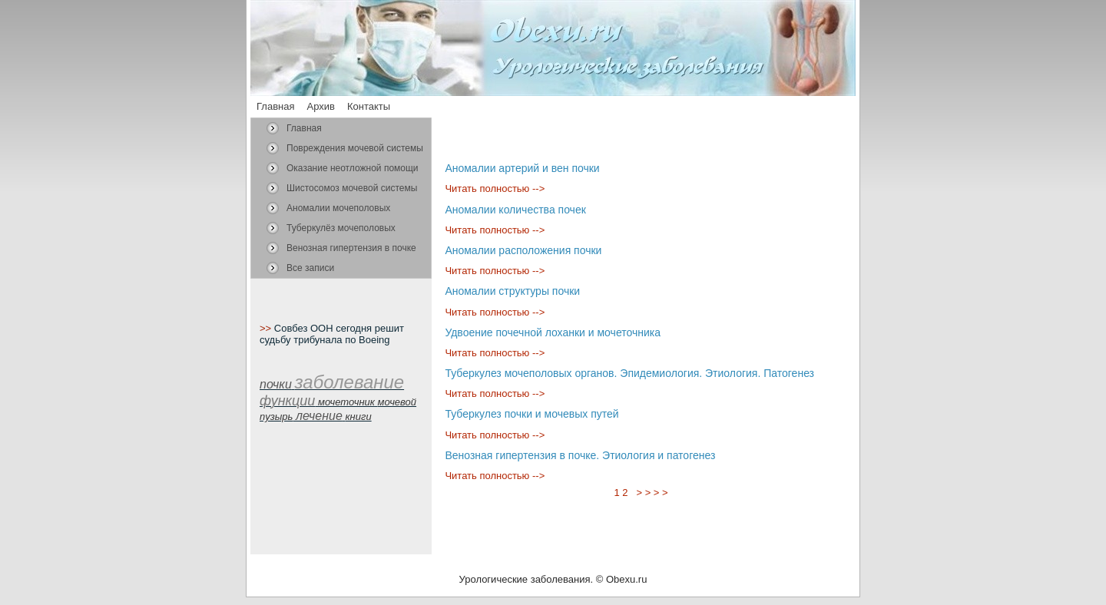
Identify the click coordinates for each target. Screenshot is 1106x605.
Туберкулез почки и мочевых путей (531, 414)
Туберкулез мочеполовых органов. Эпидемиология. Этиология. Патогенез (629, 373)
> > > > (652, 492)
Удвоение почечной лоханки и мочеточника (553, 332)
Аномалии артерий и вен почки (522, 168)
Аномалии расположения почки (523, 250)
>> (267, 328)
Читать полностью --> (495, 188)
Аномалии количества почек (515, 209)
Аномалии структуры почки (512, 291)
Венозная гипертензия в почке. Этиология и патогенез (580, 455)
